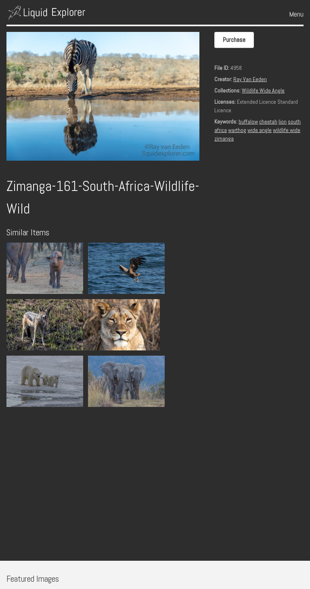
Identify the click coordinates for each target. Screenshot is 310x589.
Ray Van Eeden (250, 79)
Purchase (234, 40)
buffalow (248, 121)
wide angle (259, 130)
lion (283, 121)
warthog (237, 130)
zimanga (224, 138)
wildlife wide (286, 130)
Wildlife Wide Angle (263, 90)
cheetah (268, 121)
